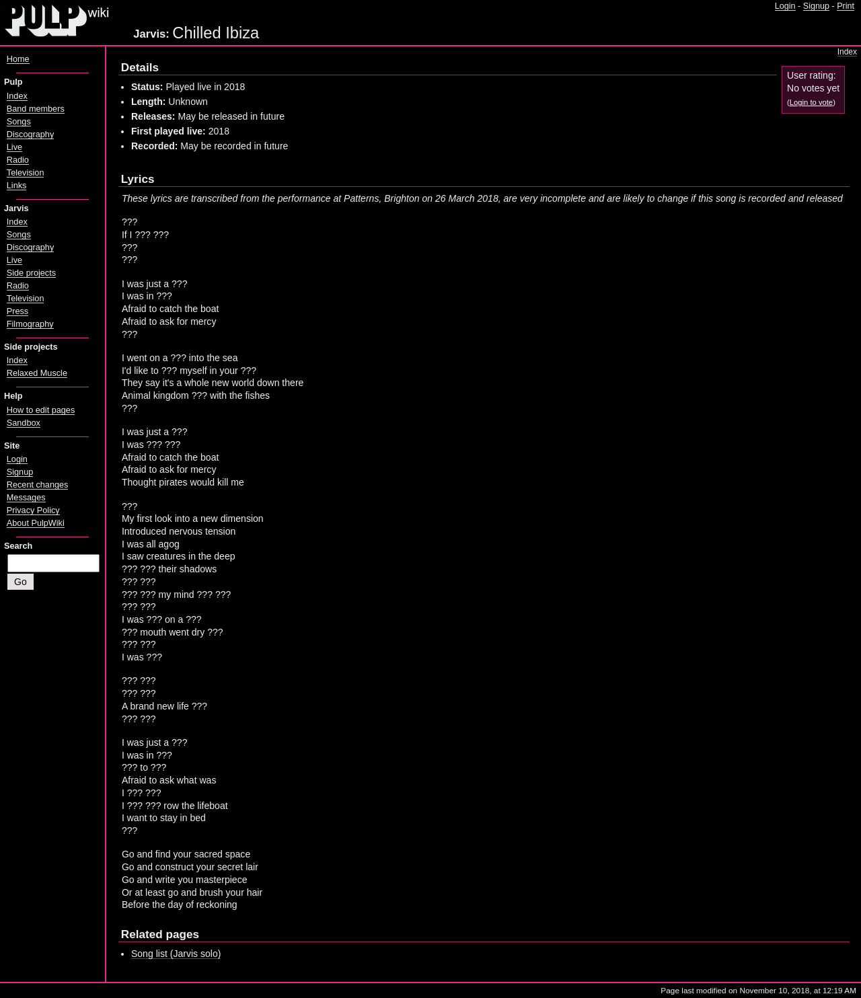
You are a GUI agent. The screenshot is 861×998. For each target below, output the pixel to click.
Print (845, 6)
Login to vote (811, 102)
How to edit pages (41, 410)
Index (847, 51)
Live (14, 147)
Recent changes (38, 485)
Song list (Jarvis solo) (176, 953)
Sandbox (23, 423)
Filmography (30, 324)
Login (785, 6)
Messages (26, 497)
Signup (816, 6)
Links (17, 185)
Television (25, 173)
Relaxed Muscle (37, 373)
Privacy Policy (33, 510)
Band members (36, 109)
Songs (19, 121)
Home (18, 59)
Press (17, 311)
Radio (18, 160)
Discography (30, 134)
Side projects (31, 273)
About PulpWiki (36, 523)
